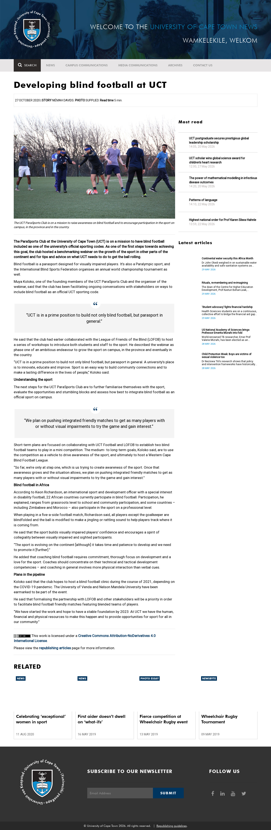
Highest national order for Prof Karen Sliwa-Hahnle (222, 220)
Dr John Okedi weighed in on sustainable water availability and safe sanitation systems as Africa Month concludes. (229, 264)
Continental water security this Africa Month (227, 258)
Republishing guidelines (172, 825)
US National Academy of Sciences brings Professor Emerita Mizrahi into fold (225, 331)
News (50, 65)
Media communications (138, 65)
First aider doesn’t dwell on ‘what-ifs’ (101, 719)
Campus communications (86, 65)
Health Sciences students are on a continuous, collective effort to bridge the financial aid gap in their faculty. (229, 313)
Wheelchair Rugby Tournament (219, 719)
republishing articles (55, 648)
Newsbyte (209, 678)
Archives (175, 65)
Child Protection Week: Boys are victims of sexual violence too (226, 356)
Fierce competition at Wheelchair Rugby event (164, 719)
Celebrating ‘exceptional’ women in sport (41, 719)
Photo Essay (149, 678)
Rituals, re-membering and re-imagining (225, 282)
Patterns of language (203, 200)
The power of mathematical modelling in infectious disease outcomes (223, 180)
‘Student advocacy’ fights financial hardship (227, 307)
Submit (168, 793)
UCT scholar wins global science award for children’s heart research (217, 160)
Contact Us (202, 65)
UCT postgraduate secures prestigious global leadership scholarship (219, 140)
